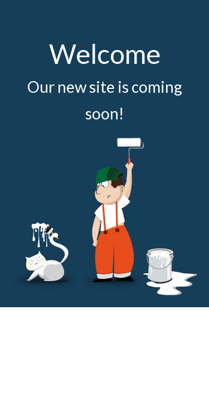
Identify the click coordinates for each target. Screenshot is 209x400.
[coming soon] (104, 216)
